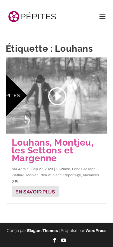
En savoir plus (35, 191)
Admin (23, 169)
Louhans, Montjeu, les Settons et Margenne (53, 150)
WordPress (96, 231)
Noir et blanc (50, 175)
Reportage (72, 175)
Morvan (32, 175)
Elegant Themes (42, 231)
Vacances (91, 175)
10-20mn (63, 169)
